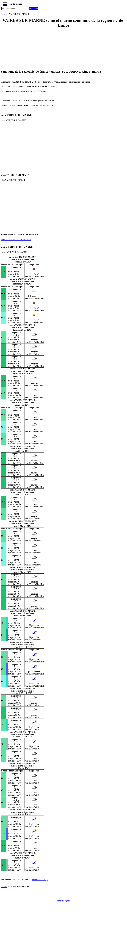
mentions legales (63, 901)
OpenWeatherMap (40, 879)
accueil (4, 14)
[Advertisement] (63, 49)
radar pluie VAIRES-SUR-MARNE (16, 240)
